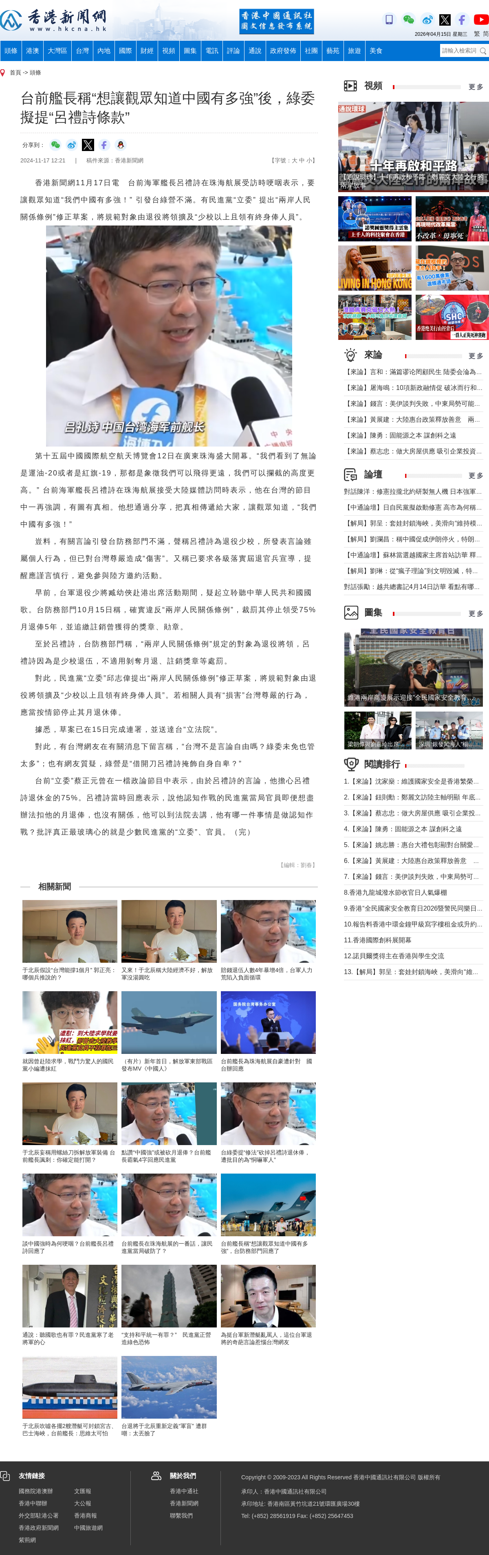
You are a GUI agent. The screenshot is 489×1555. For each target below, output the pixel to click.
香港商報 (85, 1515)
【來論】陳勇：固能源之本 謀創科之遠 (400, 435)
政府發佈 (283, 50)
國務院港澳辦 (36, 1491)
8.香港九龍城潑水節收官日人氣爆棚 (395, 892)
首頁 (15, 72)
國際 (125, 50)
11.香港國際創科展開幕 (378, 940)
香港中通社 (184, 1491)
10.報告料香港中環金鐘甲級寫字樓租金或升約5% (415, 924)
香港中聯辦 (33, 1503)
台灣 (82, 50)
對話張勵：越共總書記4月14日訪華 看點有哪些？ (415, 586)
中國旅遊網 (88, 1527)
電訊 (211, 50)
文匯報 (82, 1491)
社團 (311, 50)
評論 (233, 50)
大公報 (82, 1503)
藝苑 (332, 50)
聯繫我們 (181, 1515)
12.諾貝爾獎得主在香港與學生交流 (394, 956)
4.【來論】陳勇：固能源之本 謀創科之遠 (403, 829)
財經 (147, 50)
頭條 (11, 50)
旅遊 (354, 50)
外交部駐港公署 (39, 1515)
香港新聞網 (184, 1503)
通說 (255, 50)
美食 (376, 50)
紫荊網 (27, 1540)
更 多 (476, 86)
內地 (103, 50)
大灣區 (57, 50)
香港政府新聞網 (39, 1527)
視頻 (168, 50)
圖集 (190, 50)
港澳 (32, 50)
